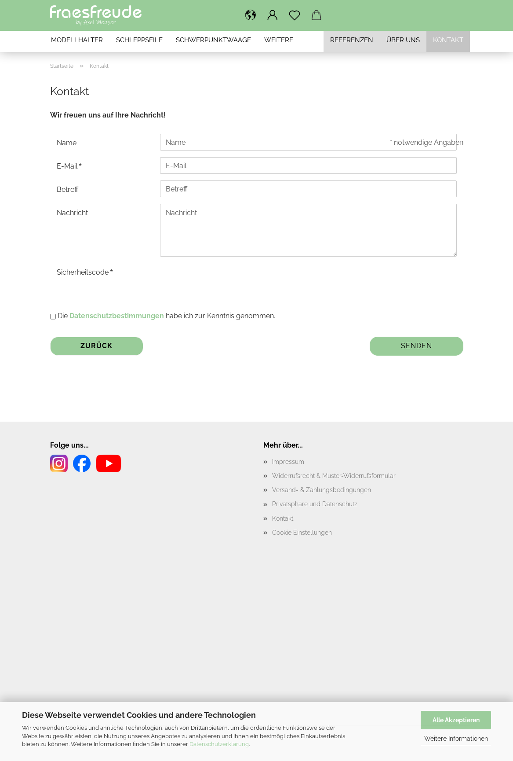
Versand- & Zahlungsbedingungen (321, 489)
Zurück (96, 346)
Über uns (403, 40)
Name (66, 143)
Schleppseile (139, 40)
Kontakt (448, 40)
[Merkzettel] (295, 15)
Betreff (67, 189)
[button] (251, 15)
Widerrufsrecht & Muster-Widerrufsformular (334, 475)
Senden (416, 346)
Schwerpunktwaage (213, 40)
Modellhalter (77, 40)
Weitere (278, 40)
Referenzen (351, 40)
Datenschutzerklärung (219, 744)
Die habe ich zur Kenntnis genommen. (166, 316)
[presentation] (227, 280)
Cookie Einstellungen (302, 532)
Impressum (288, 461)
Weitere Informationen (456, 738)
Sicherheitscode (83, 272)
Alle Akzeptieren (456, 720)
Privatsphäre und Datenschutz (314, 503)
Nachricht (72, 213)
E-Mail (68, 166)
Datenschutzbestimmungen (116, 316)
